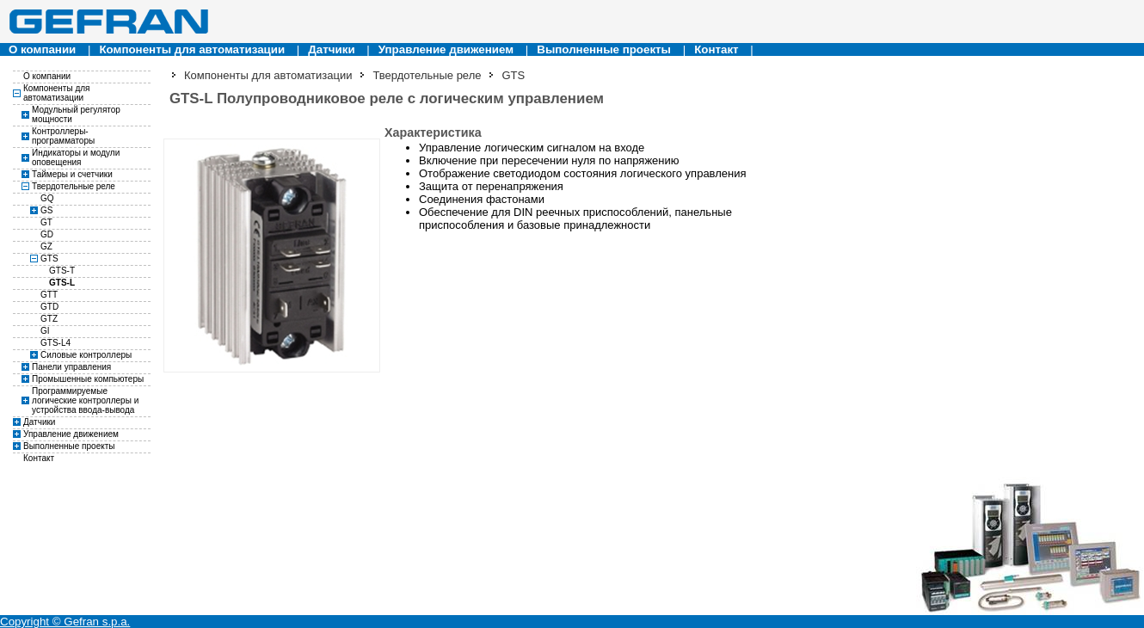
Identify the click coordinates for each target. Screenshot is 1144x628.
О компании (42, 49)
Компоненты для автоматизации (192, 49)
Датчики (331, 49)
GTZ (49, 318)
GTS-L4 (55, 343)
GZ (46, 246)
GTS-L (62, 282)
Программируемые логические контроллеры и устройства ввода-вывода (85, 400)
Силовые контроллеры (86, 355)
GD (46, 234)
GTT (49, 294)
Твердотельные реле (73, 186)
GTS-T (62, 270)
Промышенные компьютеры (88, 379)
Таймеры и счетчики (72, 174)
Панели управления (71, 367)
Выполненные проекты (604, 49)
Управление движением (446, 49)
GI (45, 331)
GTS (49, 258)
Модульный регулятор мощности (76, 114)
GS (46, 210)
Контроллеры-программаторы (63, 135)
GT (46, 222)
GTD (49, 306)
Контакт (716, 49)
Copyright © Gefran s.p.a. (65, 621)
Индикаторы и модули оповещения (76, 157)
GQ (47, 198)
